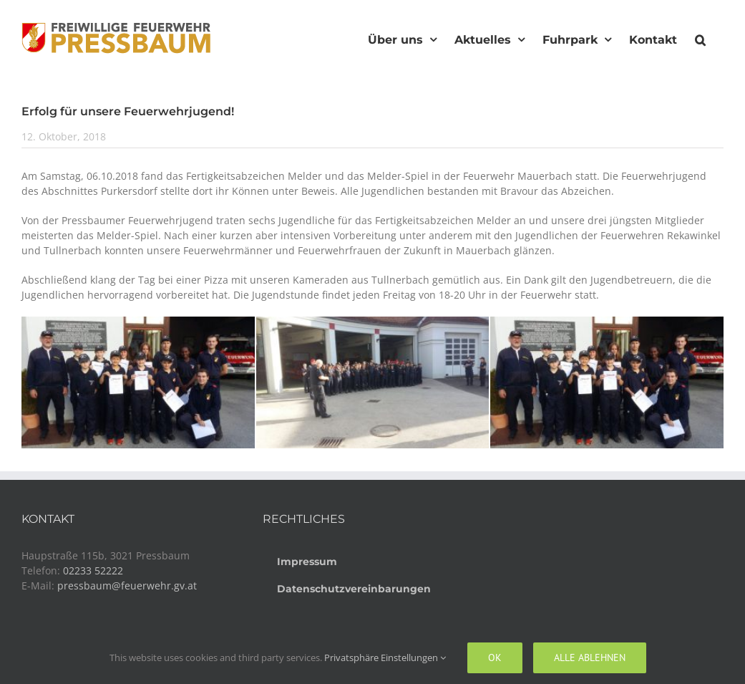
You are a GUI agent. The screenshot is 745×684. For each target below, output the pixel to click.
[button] (700, 38)
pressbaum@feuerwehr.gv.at (127, 585)
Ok (495, 657)
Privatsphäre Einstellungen (385, 657)
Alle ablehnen (589, 657)
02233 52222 (93, 570)
